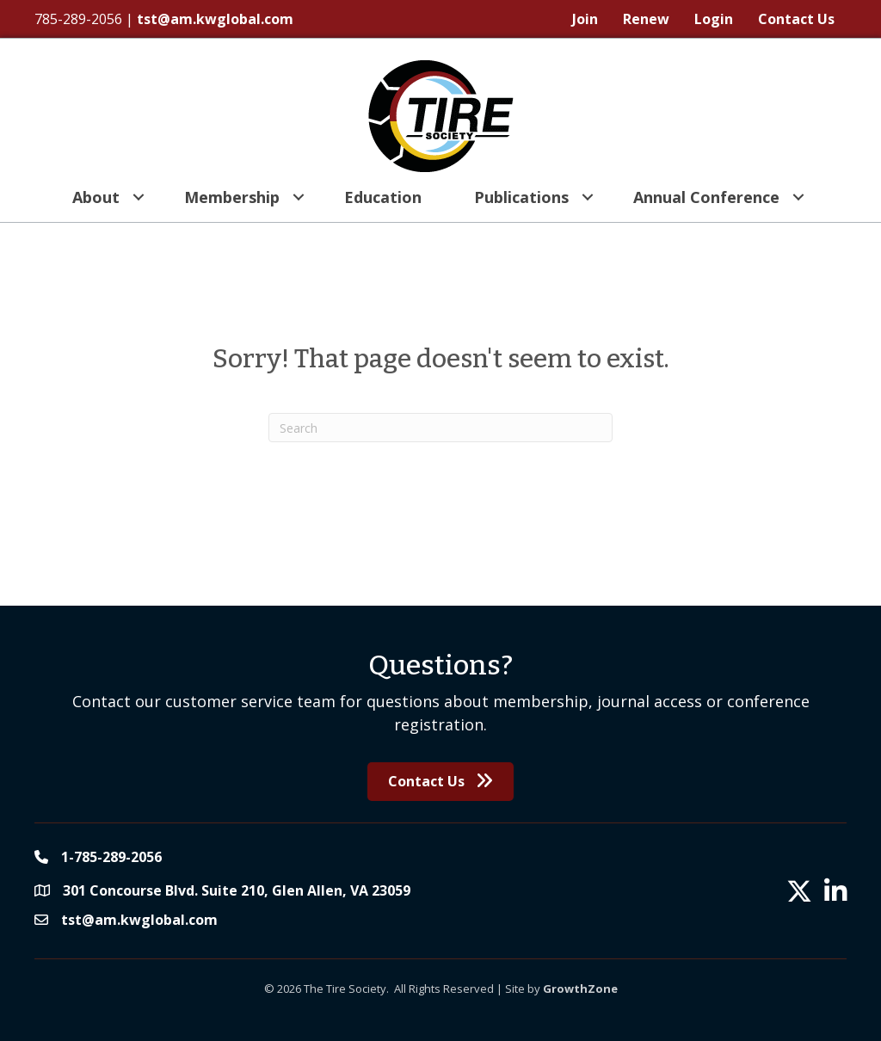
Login (713, 18)
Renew (646, 18)
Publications (521, 197)
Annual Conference (706, 197)
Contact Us (796, 18)
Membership (232, 197)
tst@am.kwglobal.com (215, 18)
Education (383, 197)
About (96, 197)
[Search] (440, 427)
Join (585, 18)
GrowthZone (580, 988)
